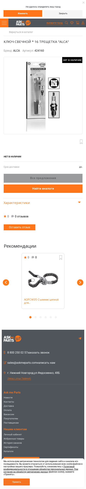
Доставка (9, 406)
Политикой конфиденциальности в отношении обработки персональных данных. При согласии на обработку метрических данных (41, 469)
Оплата (8, 410)
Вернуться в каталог (21, 32)
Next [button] (80, 282)
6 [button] (56, 317)
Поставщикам (11, 422)
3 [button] (40, 317)
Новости (8, 397)
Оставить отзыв (19, 227)
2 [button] (35, 317)
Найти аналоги (43, 188)
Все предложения (43, 178)
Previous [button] (6, 282)
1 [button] (30, 317)
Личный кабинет (13, 434)
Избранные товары (14, 438)
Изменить (23, 13)
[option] (43, 281)
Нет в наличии (12, 156)
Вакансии (9, 414)
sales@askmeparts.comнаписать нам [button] (29, 362)
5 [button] (51, 317)
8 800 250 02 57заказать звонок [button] (27, 352)
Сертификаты (11, 447)
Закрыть (63, 13)
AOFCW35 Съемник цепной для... (41, 301)
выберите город (55, 23)
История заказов (13, 443)
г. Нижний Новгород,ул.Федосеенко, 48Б (32, 373)
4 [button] (45, 317)
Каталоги (8, 451)
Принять (16, 482)
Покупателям (11, 418)
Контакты (9, 401)
